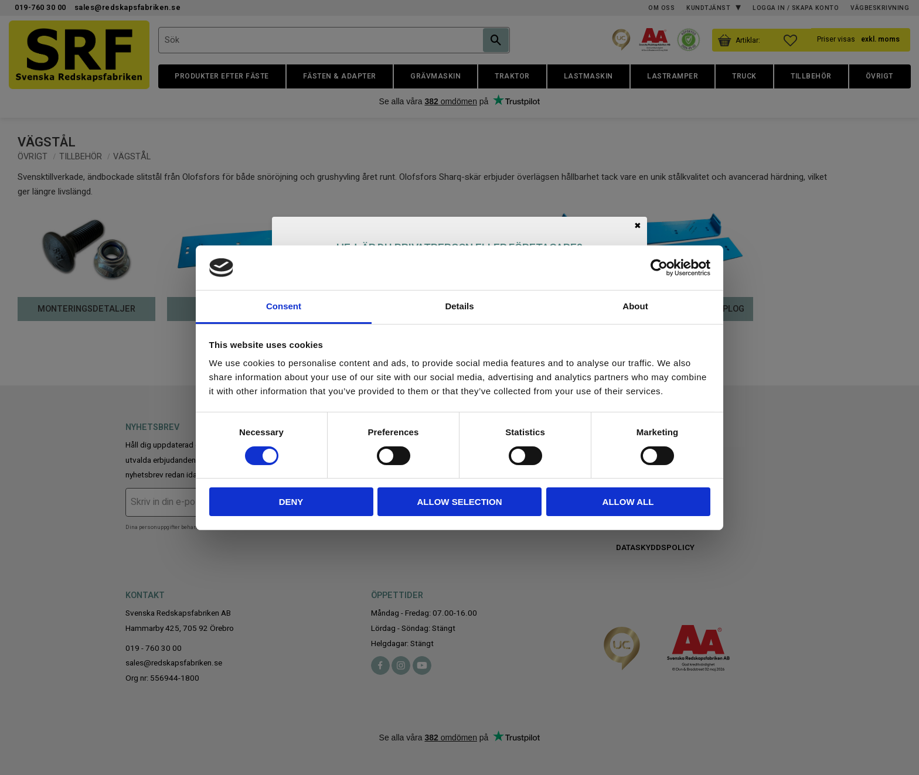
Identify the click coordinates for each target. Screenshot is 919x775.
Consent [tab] (283, 306)
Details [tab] (459, 306)
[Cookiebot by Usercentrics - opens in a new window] (659, 267)
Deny (291, 502)
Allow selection (459, 502)
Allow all (628, 502)
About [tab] (635, 306)
